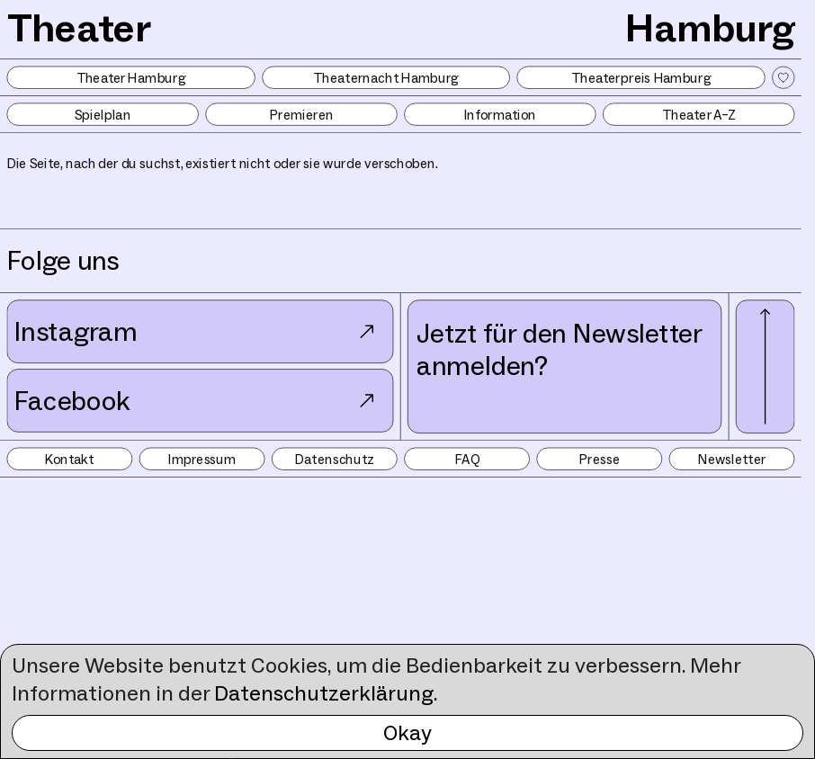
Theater (79, 28)
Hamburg (709, 28)
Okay (407, 732)
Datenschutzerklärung (324, 693)
